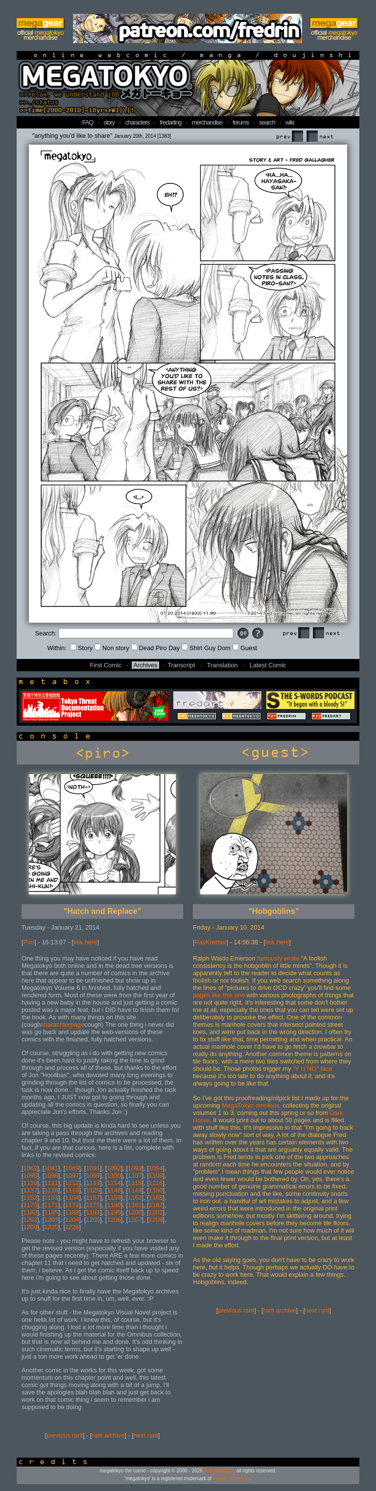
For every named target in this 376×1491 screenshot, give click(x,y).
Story (81, 648)
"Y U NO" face (312, 1068)
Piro (29, 942)
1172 (72, 1205)
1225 (51, 1227)
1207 (134, 1219)
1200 (134, 1212)
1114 (113, 1183)
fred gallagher (219, 1470)
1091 (93, 1168)
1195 (113, 1212)
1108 (156, 1175)
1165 (156, 1197)
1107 (134, 1175)
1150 (156, 1190)
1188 (72, 1212)
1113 (93, 1183)
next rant (146, 1435)
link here (85, 942)
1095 (30, 1175)
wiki (289, 122)
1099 (93, 1175)
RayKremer (211, 942)
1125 (93, 1190)
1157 (93, 1197)
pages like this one (219, 995)
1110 (30, 1183)
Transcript (181, 665)
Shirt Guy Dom (206, 648)
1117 (30, 1190)
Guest (245, 648)
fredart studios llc (231, 1478)
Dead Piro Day (155, 648)
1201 (156, 1212)
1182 (156, 1205)
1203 (51, 1219)
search (267, 122)
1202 (30, 1219)
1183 (30, 1212)
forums (241, 122)
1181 (134, 1205)
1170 (30, 1205)
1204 (72, 1219)
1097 (72, 1175)
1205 (93, 1219)
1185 (51, 1212)
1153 (51, 1197)
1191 (93, 1212)
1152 (30, 1197)
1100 (113, 1175)
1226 (72, 1227)
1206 (113, 1219)
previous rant (65, 1435)
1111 (51, 1183)
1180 (113, 1205)
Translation (222, 665)
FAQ (88, 122)
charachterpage (62, 1024)
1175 (93, 1205)
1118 (51, 1190)
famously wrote (278, 958)
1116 (156, 1183)
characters (137, 122)
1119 (72, 1190)
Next (320, 136)
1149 (134, 1190)
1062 (30, 1168)
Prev (289, 136)
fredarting (170, 122)
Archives (145, 665)
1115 (134, 1183)
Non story (111, 648)
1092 (113, 1168)
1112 (72, 1183)
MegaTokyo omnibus (250, 1105)
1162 (134, 1197)
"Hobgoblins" (273, 911)
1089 (72, 1168)
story (109, 122)
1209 (30, 1227)
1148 (113, 1190)
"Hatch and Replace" (102, 911)
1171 (51, 1205)
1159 (113, 1197)
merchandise (207, 122)
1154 (72, 1197)
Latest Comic (268, 665)
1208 (156, 1219)
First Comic (106, 665)
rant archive (108, 1435)
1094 (156, 1168)
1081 (51, 1168)
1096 (51, 1175)
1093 (134, 1168)
